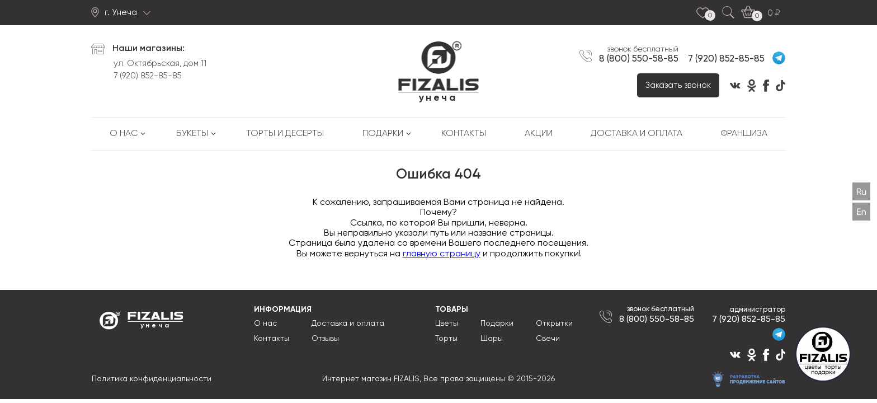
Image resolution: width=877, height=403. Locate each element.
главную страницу (441, 254)
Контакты (463, 133)
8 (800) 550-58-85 (638, 59)
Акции (539, 133)
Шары (491, 339)
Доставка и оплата (636, 133)
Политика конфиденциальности (151, 379)
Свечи (548, 339)
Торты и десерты (285, 133)
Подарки (382, 133)
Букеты (192, 133)
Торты (446, 339)
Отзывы (325, 339)
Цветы (446, 323)
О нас (124, 133)
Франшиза (744, 133)
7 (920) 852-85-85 (148, 76)
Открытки (554, 323)
